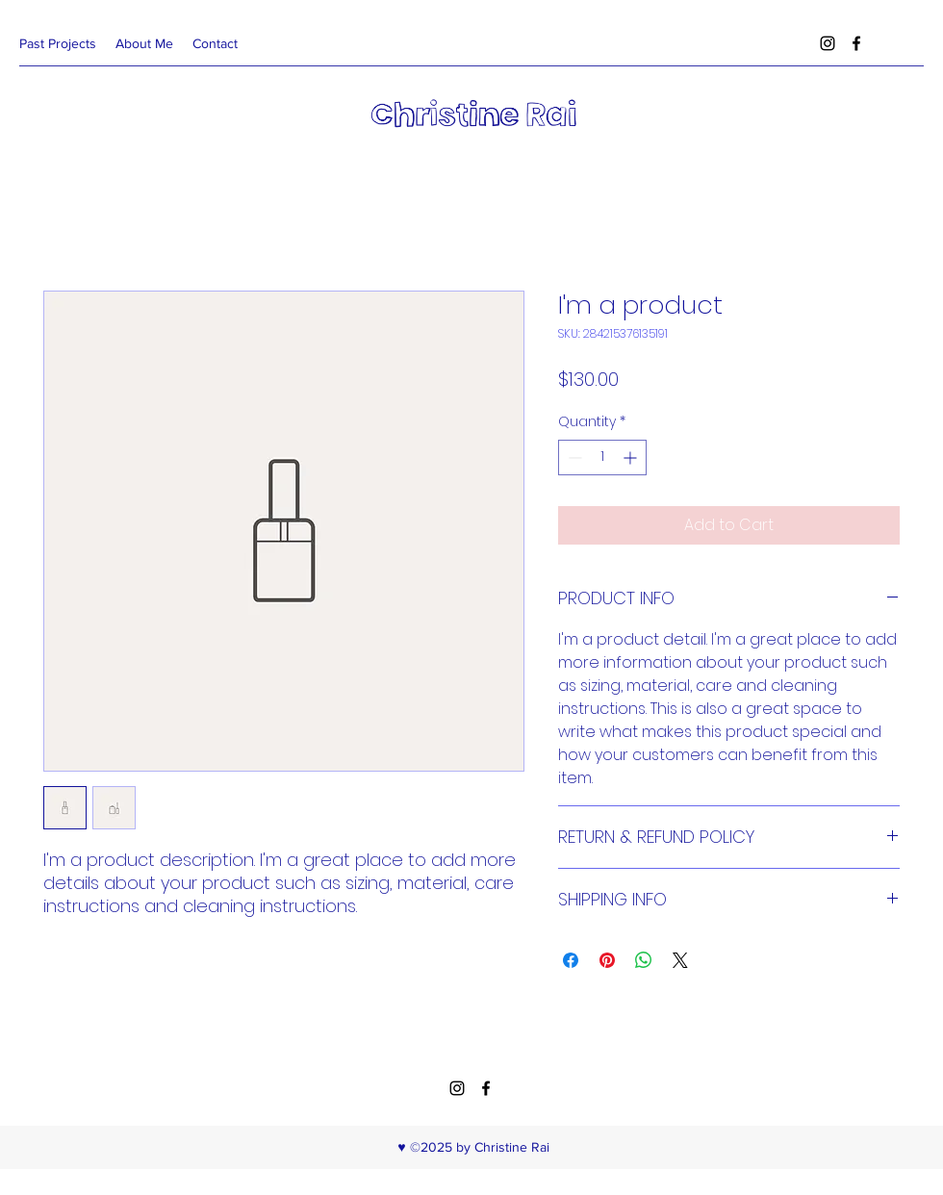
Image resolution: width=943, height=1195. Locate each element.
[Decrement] (573, 457)
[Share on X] (680, 960)
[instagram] (827, 43)
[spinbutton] (602, 457)
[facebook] (856, 43)
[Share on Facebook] (570, 960)
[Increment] (632, 457)
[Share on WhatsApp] (643, 960)
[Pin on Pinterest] (607, 960)
